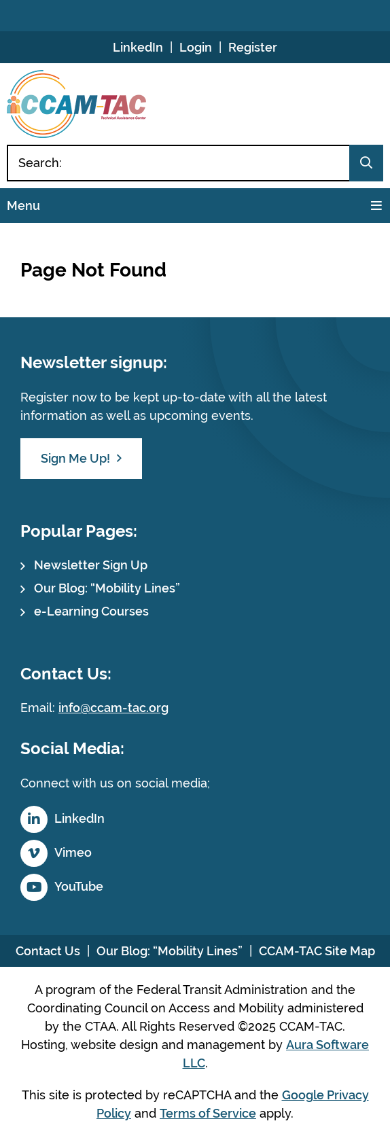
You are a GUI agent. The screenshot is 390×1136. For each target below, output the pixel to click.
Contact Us (48, 951)
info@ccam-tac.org (113, 707)
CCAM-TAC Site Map (317, 951)
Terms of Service (208, 1113)
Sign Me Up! (75, 458)
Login (195, 47)
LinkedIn (138, 47)
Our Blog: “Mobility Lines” (107, 588)
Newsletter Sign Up (90, 565)
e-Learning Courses (91, 611)
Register (252, 47)
